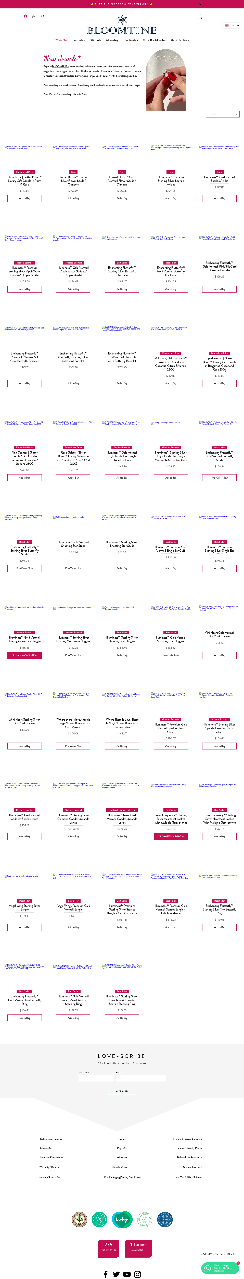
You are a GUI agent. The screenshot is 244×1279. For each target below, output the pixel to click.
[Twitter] (116, 1274)
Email (119, 1072)
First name (84, 1072)
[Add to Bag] (24, 198)
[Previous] (7, 4)
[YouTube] (127, 1274)
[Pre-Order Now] (219, 477)
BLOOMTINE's (60, 66)
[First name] (95, 1078)
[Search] (43, 16)
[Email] (140, 1078)
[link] (200, 16)
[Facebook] (105, 1274)
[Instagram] (137, 1274)
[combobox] (223, 114)
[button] (51, 1139)
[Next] (236, 4)
